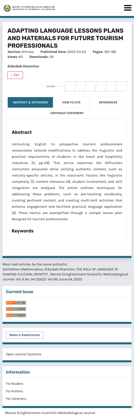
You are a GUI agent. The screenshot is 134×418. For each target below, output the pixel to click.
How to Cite (71, 102)
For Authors (14, 391)
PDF (16, 75)
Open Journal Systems (23, 354)
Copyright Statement (67, 113)
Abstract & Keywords (30, 102)
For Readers (14, 384)
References (108, 102)
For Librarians (16, 399)
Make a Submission (24, 335)
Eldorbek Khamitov (23, 66)
